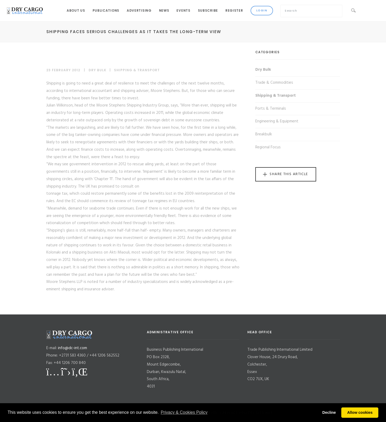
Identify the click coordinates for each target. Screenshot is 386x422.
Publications (106, 10)
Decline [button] (329, 412)
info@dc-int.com (72, 348)
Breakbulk (263, 134)
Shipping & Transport (137, 70)
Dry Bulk (97, 70)
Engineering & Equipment (276, 121)
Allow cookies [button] (360, 412)
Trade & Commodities (274, 82)
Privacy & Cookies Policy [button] (184, 412)
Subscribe (208, 10)
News (164, 10)
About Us (76, 10)
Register (234, 10)
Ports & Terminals (270, 108)
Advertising (139, 10)
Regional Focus (268, 147)
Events (183, 10)
